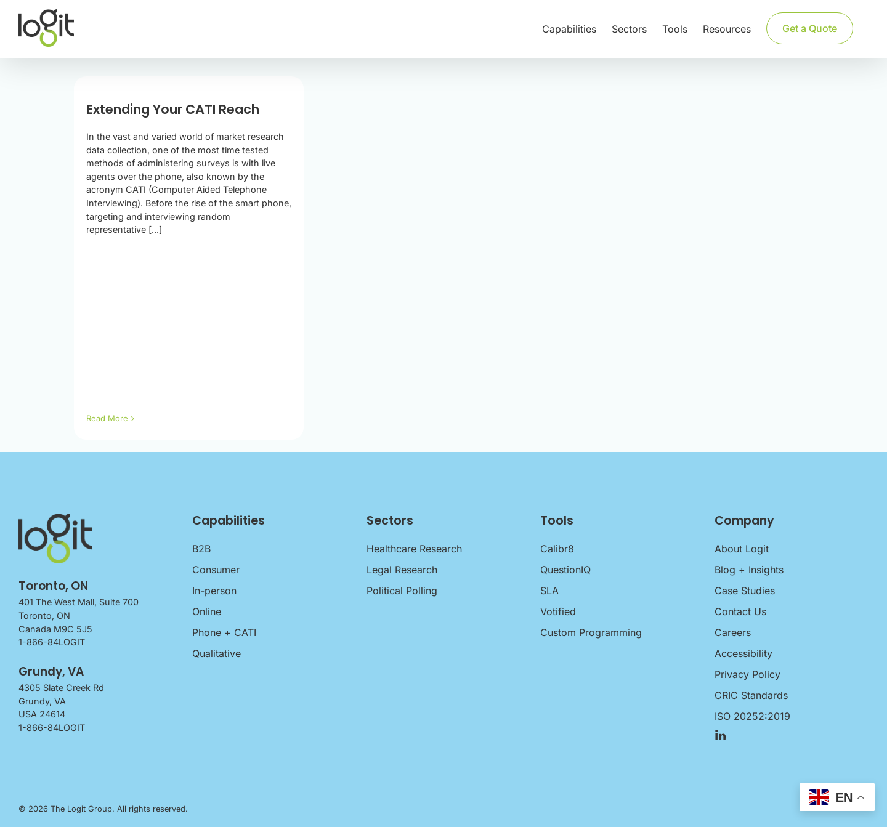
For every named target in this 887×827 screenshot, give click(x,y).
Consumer (216, 569)
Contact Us (740, 611)
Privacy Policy (747, 674)
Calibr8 (557, 549)
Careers (733, 632)
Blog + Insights (749, 569)
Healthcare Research (414, 549)
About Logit (742, 549)
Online (206, 611)
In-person (214, 590)
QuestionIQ (565, 569)
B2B (201, 549)
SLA (549, 590)
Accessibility (743, 653)
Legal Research (402, 569)
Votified (558, 611)
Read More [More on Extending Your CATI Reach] (107, 418)
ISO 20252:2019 (752, 716)
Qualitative (216, 653)
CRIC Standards (751, 695)
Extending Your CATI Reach (172, 109)
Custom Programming (591, 632)
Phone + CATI (224, 632)
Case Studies (745, 590)
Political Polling (402, 590)
